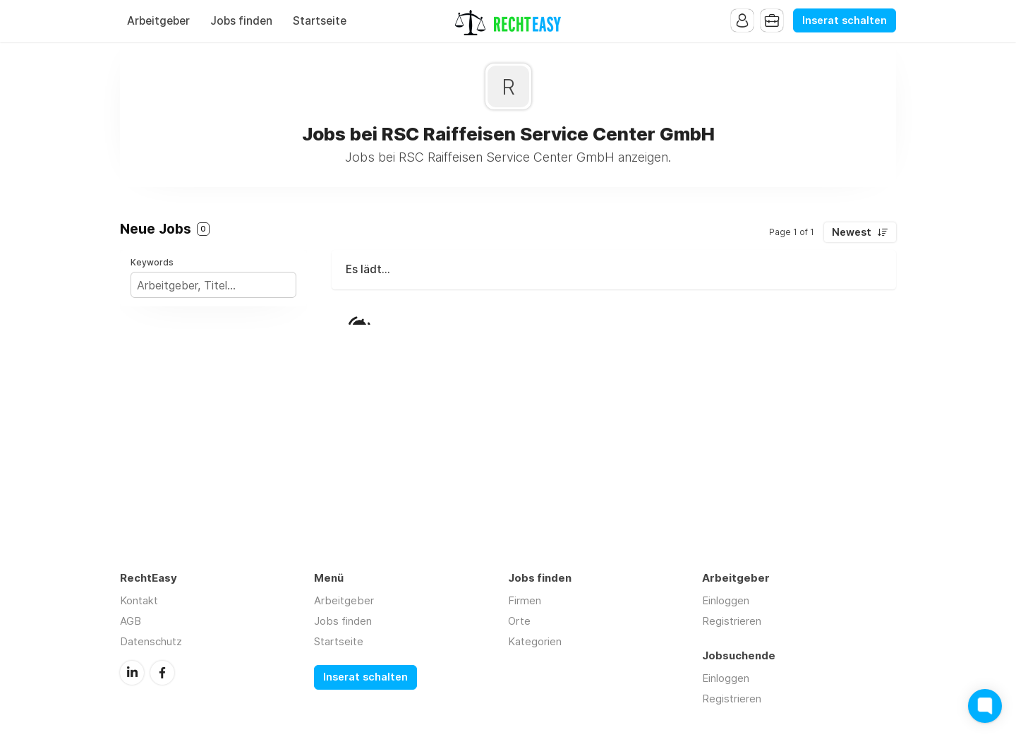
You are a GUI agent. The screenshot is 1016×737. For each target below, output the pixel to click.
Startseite (319, 21)
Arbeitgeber (158, 21)
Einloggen (725, 600)
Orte (519, 621)
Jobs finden (241, 21)
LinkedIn (132, 673)
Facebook (162, 673)
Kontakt (139, 600)
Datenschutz (151, 641)
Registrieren (731, 621)
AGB (130, 621)
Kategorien (535, 641)
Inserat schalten (844, 20)
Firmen (524, 600)
